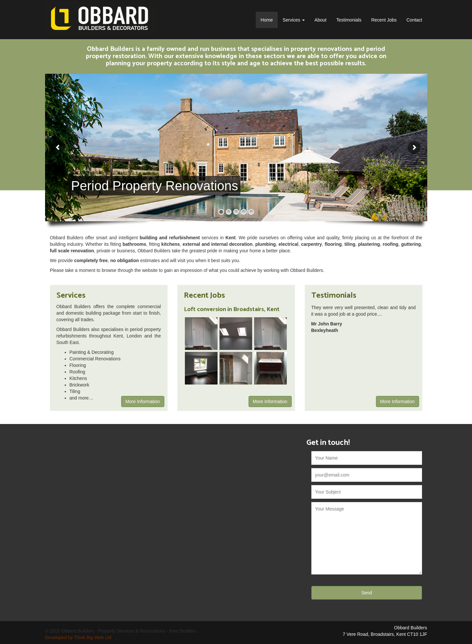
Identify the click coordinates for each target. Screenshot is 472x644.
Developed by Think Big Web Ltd (78, 637)
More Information (142, 401)
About (321, 20)
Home (267, 20)
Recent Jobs (384, 20)
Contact (414, 20)
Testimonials (348, 20)
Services (294, 20)
